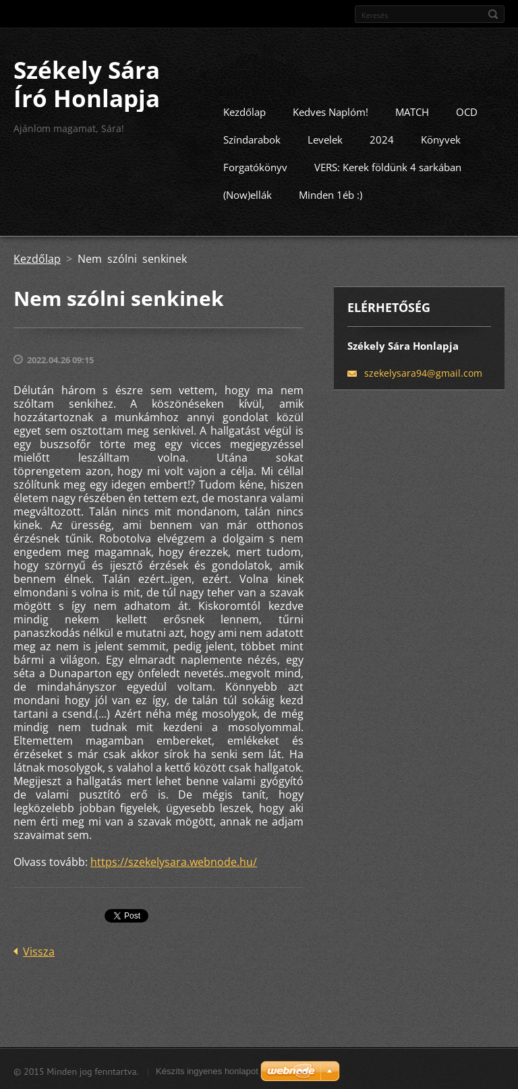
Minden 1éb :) (330, 193)
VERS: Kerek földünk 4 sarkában (387, 166)
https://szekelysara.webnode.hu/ (173, 860)
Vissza (39, 950)
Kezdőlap (244, 110)
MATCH (412, 110)
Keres (493, 14)
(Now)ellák (247, 193)
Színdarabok (252, 138)
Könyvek (441, 138)
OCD (467, 110)
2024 (382, 138)
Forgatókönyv (255, 166)
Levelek (325, 138)
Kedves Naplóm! (330, 110)
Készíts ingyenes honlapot (207, 1070)
